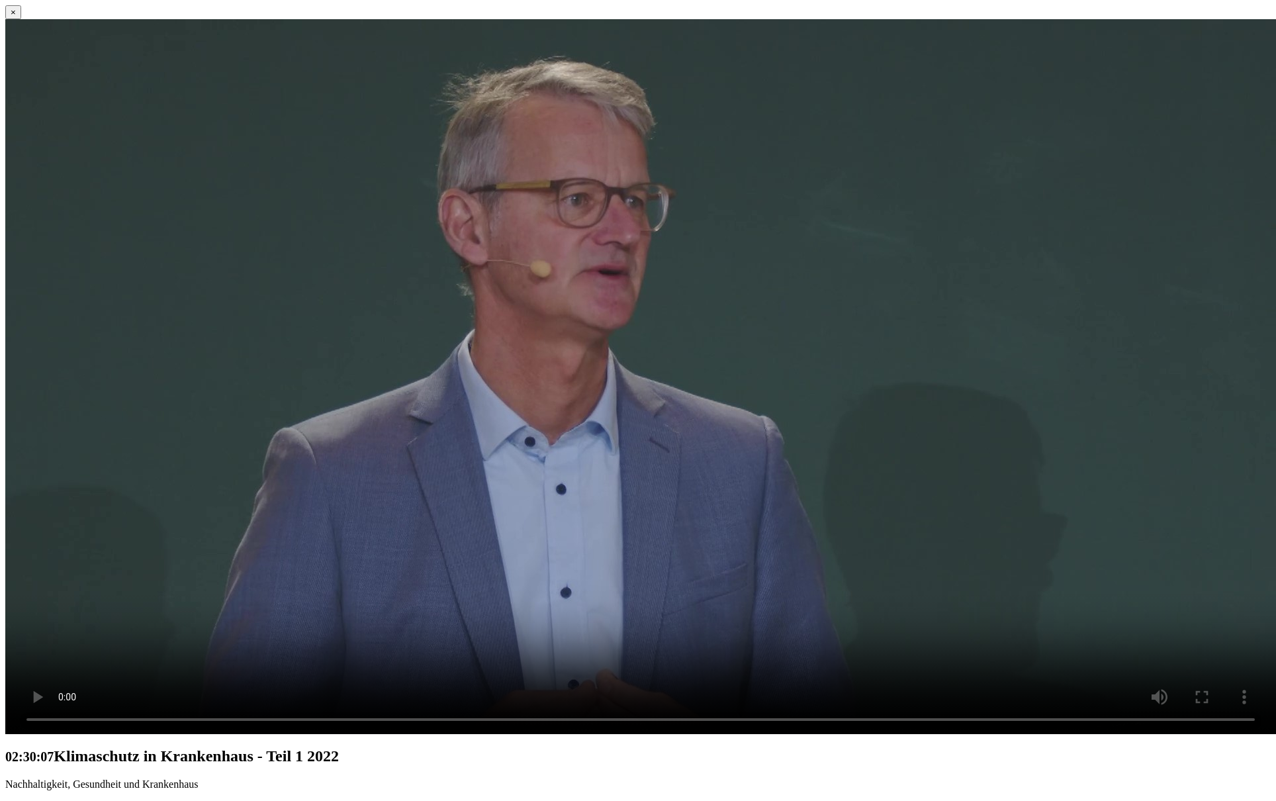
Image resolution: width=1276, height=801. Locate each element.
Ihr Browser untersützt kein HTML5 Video (640, 376)
